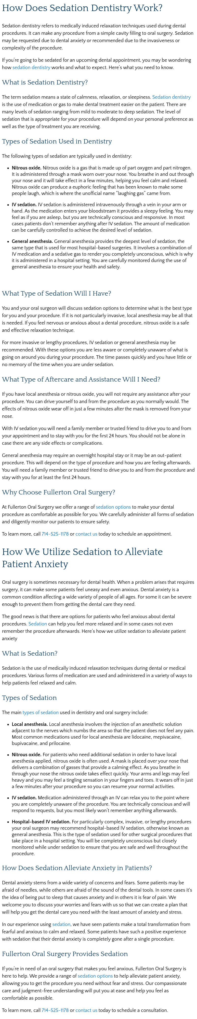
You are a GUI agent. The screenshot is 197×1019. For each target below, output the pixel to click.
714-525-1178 (55, 534)
